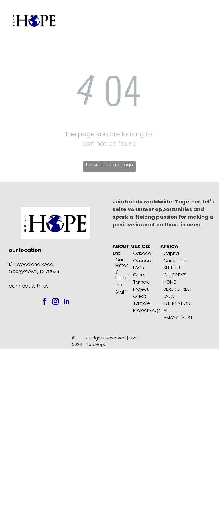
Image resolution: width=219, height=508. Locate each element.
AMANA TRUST (178, 317)
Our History (121, 265)
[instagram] (55, 302)
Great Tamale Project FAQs (147, 303)
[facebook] (44, 302)
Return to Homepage (109, 164)
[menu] (206, 20)
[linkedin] (67, 302)
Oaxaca (142, 253)
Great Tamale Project (141, 282)
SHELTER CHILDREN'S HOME (174, 274)
